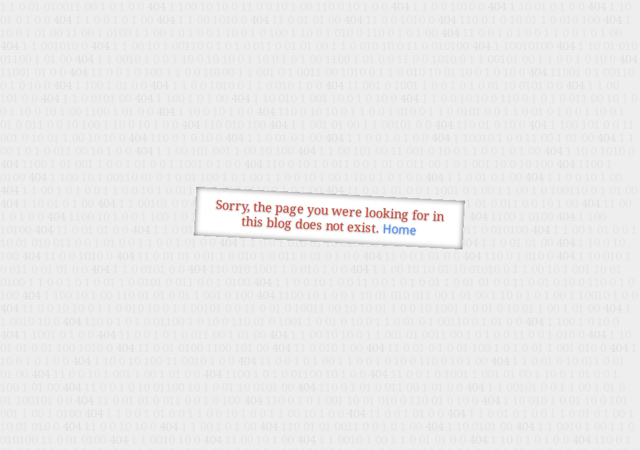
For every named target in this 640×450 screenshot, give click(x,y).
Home (399, 229)
